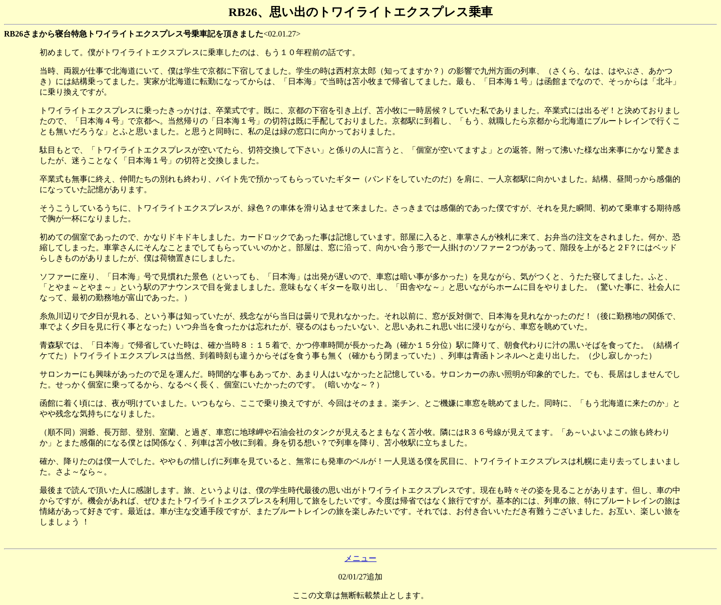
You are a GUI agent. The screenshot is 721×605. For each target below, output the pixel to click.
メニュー (360, 558)
